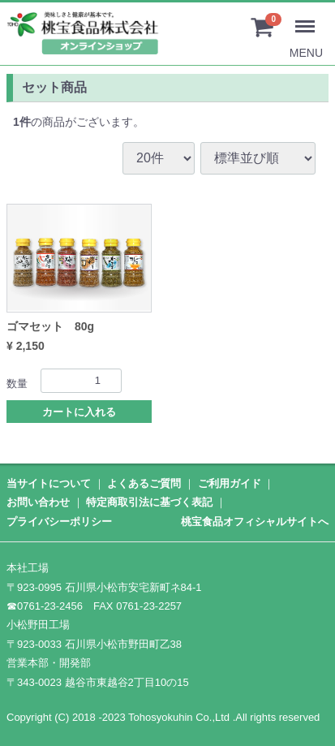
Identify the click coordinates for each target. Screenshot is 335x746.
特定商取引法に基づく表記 (149, 502)
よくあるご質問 (144, 483)
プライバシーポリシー (59, 521)
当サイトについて (48, 483)
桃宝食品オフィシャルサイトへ (255, 521)
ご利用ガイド (229, 483)
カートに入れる (79, 412)
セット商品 (54, 87)
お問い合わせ (38, 502)
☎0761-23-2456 (44, 605)
